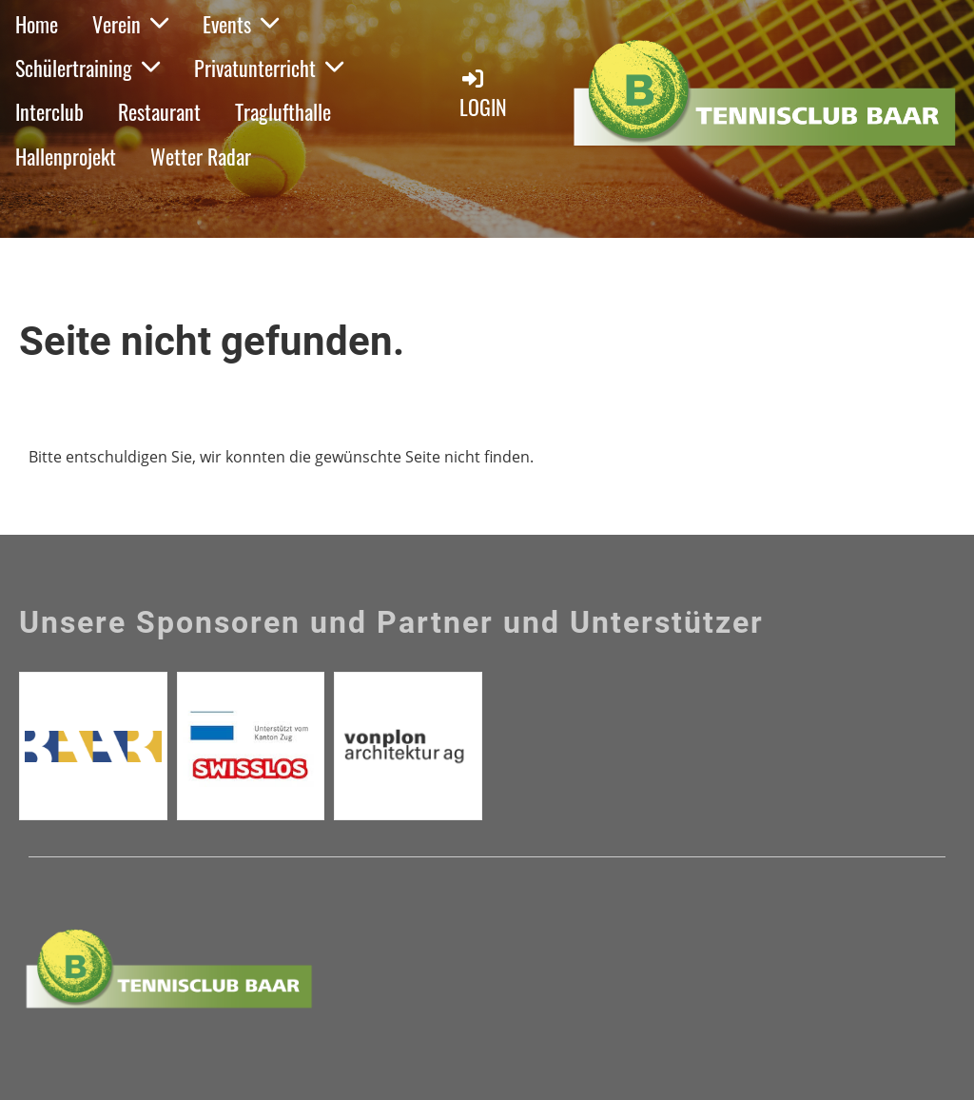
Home (36, 24)
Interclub (49, 111)
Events (241, 24)
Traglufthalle (283, 111)
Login (483, 94)
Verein (130, 24)
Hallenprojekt (65, 156)
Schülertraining (87, 67)
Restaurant (159, 111)
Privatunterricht (268, 67)
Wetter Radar (200, 156)
